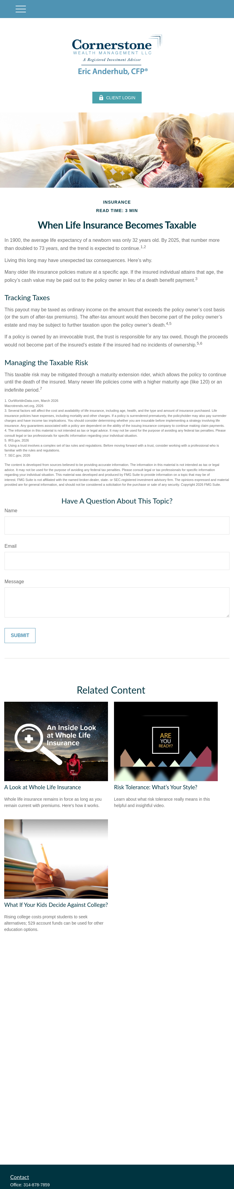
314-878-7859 (36, 1184)
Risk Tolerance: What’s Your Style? (155, 787)
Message (14, 581)
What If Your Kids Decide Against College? (56, 904)
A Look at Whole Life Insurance (42, 787)
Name (11, 510)
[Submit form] (20, 635)
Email (11, 546)
